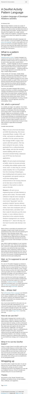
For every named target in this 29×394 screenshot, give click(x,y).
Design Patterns (16, 310)
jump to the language (6, 42)
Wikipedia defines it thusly (7, 57)
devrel (5, 385)
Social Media (14, 286)
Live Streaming (7, 285)
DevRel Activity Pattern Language (11, 293)
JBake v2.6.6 (19, 393)
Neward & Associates (7, 2)
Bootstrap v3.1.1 (5, 393)
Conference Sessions (12, 281)
